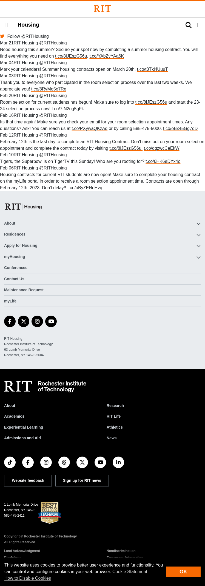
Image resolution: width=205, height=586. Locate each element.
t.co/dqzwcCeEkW (162, 148)
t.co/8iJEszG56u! (126, 148)
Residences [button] (14, 234)
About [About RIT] (9, 405)
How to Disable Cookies (27, 578)
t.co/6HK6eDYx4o (163, 161)
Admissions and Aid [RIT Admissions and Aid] (22, 438)
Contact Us (14, 279)
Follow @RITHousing (24, 36)
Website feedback (28, 480)
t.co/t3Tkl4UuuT (152, 69)
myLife (10, 301)
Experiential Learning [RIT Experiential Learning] (23, 427)
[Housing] (23, 206)
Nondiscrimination (121, 551)
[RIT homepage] (45, 387)
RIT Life (114, 416)
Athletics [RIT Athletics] (115, 427)
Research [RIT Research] (115, 405)
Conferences (15, 267)
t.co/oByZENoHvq (84, 187)
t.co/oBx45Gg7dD (180, 128)
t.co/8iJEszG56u (71, 56)
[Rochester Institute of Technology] (102, 8)
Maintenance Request (24, 290)
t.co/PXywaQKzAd (90, 128)
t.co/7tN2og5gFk (68, 108)
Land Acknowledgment (22, 551)
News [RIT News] (112, 438)
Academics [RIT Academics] (14, 416)
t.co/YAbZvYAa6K (106, 56)
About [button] (9, 223)
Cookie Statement (129, 571)
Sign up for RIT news (82, 480)
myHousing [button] (14, 256)
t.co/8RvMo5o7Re (48, 89)
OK (183, 571)
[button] (6, 25)
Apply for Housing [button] (20, 245)
